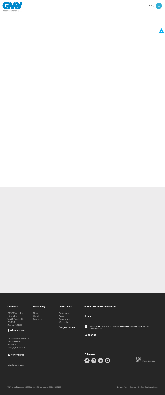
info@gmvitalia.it (16, 347)
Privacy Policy (132, 327)
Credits (141, 387)
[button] (16, 365)
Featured (37, 319)
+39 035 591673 (20, 339)
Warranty (63, 322)
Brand (62, 316)
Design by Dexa (151, 387)
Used (36, 316)
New (35, 313)
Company (64, 313)
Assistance (64, 319)
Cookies (133, 387)
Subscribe (90, 335)
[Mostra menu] (159, 6)
